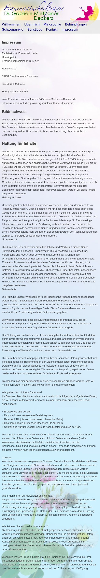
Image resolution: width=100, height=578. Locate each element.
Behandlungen (76, 24)
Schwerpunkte (12, 29)
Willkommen (11, 24)
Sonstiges (34, 29)
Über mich (31, 24)
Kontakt (52, 29)
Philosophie (52, 24)
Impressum (70, 29)
